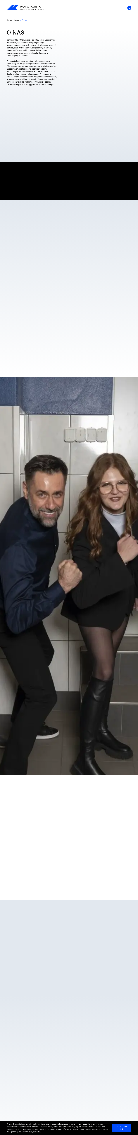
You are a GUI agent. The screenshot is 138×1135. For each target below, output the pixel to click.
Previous (10, 889)
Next (127, 889)
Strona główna (13, 20)
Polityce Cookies (35, 1132)
